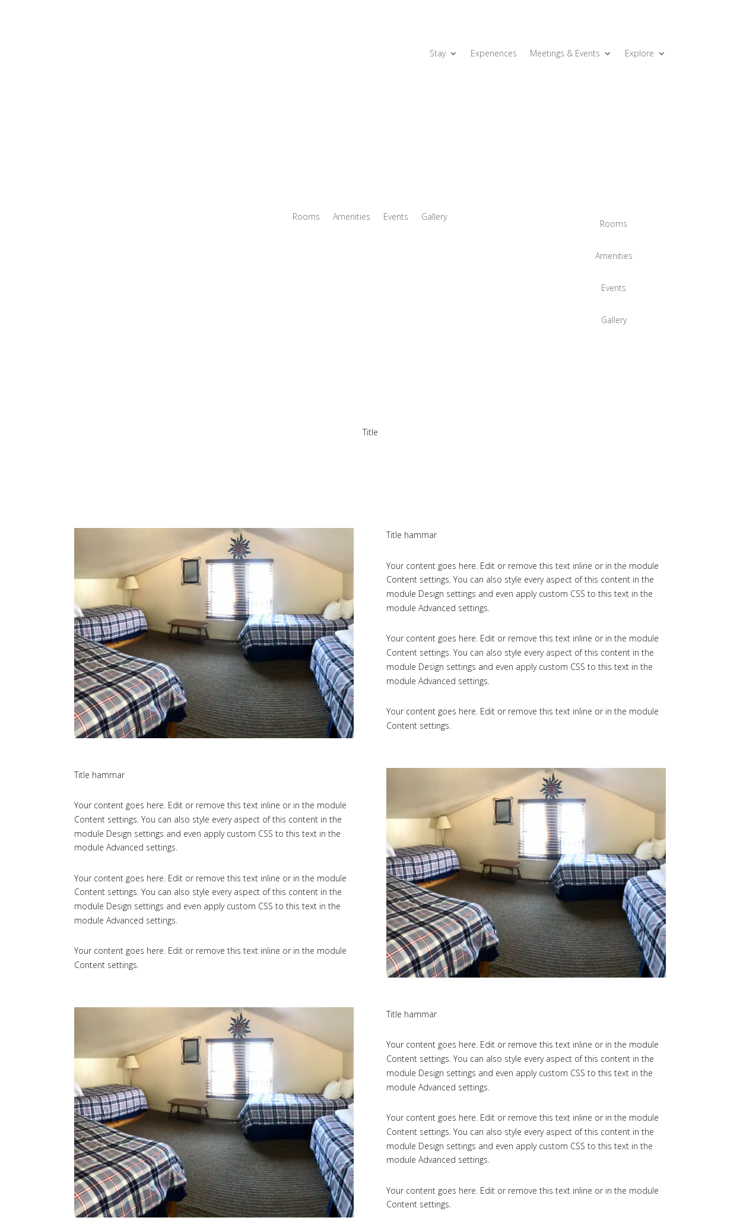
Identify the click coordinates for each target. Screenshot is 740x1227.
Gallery (434, 217)
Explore (639, 54)
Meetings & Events (565, 54)
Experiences (494, 54)
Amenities (351, 217)
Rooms (306, 217)
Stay (438, 54)
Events (395, 217)
